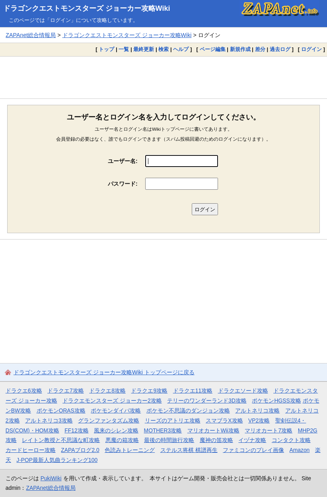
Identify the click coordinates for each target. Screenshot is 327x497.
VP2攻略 (259, 420)
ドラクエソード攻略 (243, 390)
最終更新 (143, 49)
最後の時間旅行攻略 (169, 440)
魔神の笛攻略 (216, 440)
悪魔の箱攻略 (122, 440)
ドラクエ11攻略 (192, 390)
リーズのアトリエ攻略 (172, 420)
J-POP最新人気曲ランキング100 (56, 460)
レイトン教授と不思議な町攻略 (61, 440)
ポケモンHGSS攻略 (276, 400)
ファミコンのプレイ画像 (253, 450)
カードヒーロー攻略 (31, 450)
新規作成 (240, 49)
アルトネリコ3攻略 (49, 420)
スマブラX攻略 (224, 420)
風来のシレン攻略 (116, 430)
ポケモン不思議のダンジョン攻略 (188, 410)
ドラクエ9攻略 (149, 390)
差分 (260, 49)
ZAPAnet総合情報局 (31, 35)
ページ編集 (213, 49)
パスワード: (123, 184)
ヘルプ (181, 49)
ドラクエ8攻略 (107, 390)
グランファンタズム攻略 (108, 420)
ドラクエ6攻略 (24, 390)
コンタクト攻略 (291, 440)
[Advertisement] (163, 77)
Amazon (300, 450)
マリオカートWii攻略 (213, 430)
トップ (106, 49)
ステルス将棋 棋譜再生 (189, 450)
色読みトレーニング (130, 450)
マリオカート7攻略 (268, 430)
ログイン (311, 49)
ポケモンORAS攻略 (61, 410)
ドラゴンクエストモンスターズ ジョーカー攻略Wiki (86, 8)
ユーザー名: (123, 161)
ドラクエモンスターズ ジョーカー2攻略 (112, 400)
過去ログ (280, 49)
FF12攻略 (76, 430)
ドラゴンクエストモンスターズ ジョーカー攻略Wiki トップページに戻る (104, 372)
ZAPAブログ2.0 (80, 450)
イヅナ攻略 (252, 440)
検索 (163, 49)
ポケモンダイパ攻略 (116, 410)
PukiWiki (51, 478)
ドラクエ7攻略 (65, 390)
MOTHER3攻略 (163, 430)
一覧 (124, 49)
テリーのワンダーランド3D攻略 (207, 400)
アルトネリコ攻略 (257, 410)
